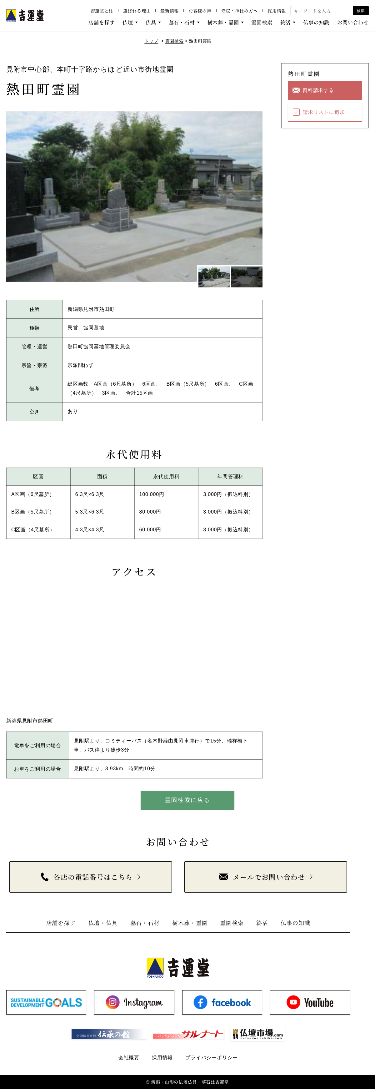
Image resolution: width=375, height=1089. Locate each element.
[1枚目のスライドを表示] (214, 276)
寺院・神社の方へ (239, 10)
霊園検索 (261, 22)
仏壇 (127, 22)
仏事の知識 (316, 22)
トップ (151, 40)
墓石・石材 (182, 22)
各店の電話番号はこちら (86, 877)
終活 (285, 22)
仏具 (151, 22)
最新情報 (169, 10)
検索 (361, 10)
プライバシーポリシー (211, 1057)
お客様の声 (200, 10)
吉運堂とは (102, 10)
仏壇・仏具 (103, 923)
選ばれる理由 (137, 10)
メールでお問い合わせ (262, 877)
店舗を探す (101, 22)
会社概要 (128, 1057)
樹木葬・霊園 (223, 22)
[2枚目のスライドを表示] (246, 276)
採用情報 (277, 10)
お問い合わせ (353, 22)
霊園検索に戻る (187, 800)
